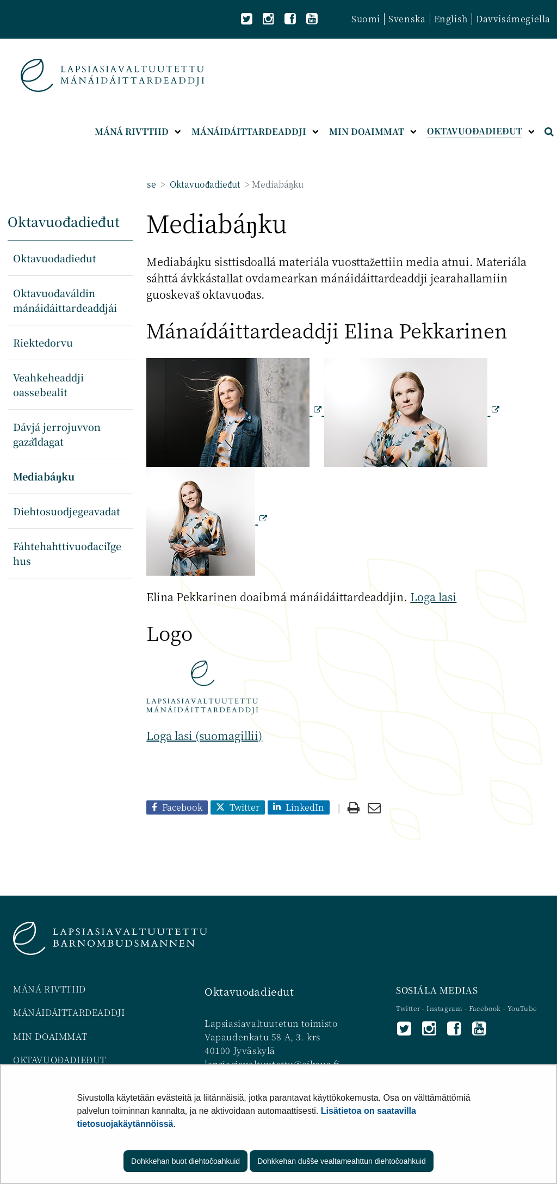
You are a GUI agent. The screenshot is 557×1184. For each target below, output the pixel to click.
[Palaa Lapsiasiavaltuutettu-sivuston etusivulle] (112, 75)
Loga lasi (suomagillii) (204, 735)
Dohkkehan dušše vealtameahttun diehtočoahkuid (341, 1161)
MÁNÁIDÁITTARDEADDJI (69, 1012)
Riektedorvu (43, 342)
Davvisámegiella (513, 19)
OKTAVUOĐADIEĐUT (59, 1059)
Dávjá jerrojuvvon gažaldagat (57, 434)
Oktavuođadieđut (204, 184)
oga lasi (436, 597)
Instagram (445, 1008)
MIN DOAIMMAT (50, 1036)
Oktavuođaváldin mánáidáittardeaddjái (65, 300)
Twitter (409, 1008)
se (151, 184)
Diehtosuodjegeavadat (66, 511)
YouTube (522, 1008)
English (451, 19)
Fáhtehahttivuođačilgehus (67, 553)
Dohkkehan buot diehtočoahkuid (185, 1161)
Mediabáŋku (44, 476)
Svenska (406, 19)
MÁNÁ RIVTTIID (49, 989)
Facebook (485, 1008)
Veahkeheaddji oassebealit (48, 384)
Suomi (365, 19)
